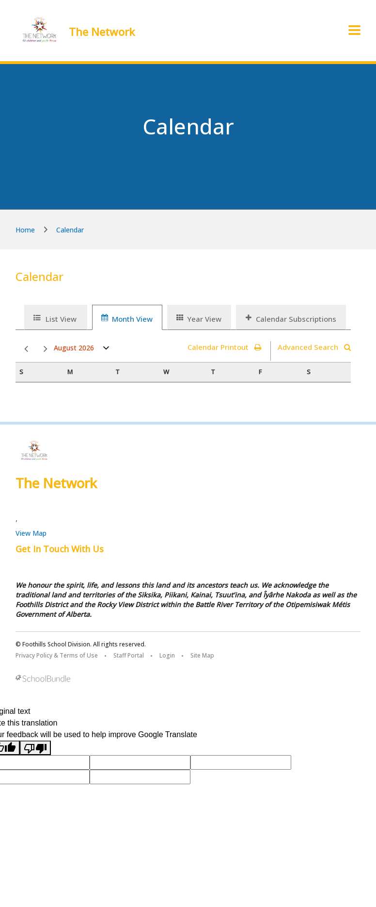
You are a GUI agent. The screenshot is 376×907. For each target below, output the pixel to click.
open (106, 350)
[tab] (55, 317)
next (45, 349)
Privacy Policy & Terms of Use (57, 655)
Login (167, 655)
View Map (31, 533)
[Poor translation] (35, 748)
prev (26, 349)
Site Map (202, 655)
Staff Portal (128, 655)
